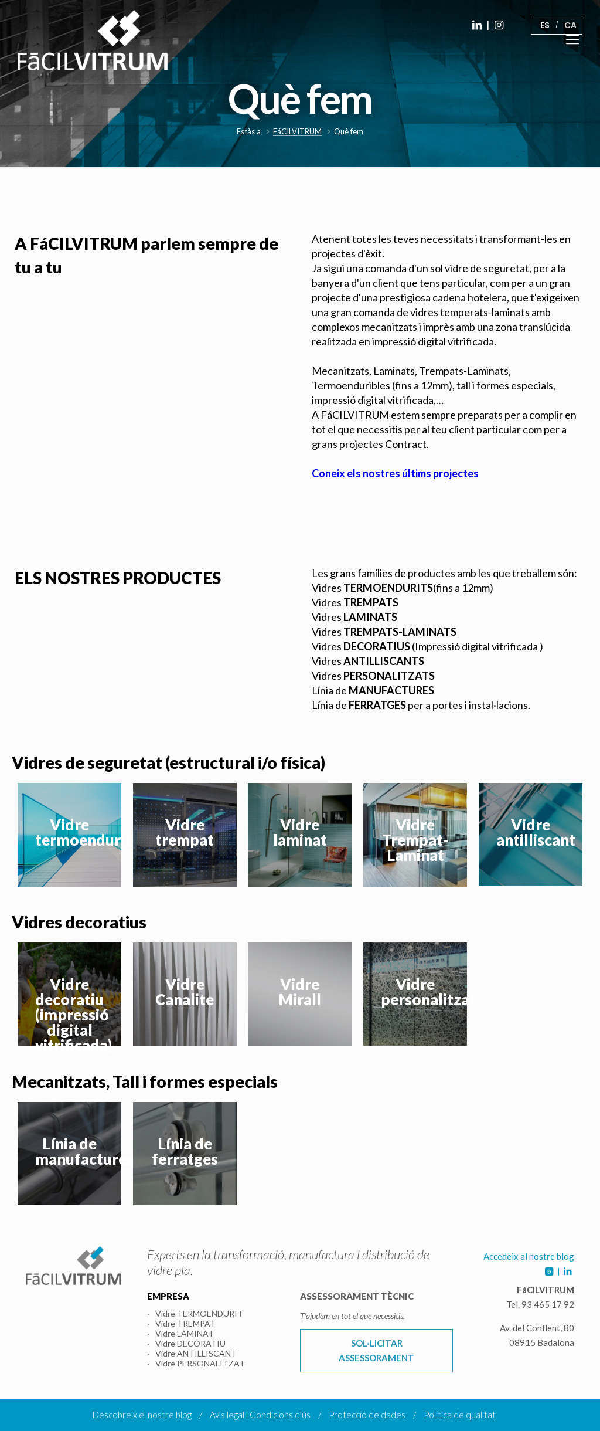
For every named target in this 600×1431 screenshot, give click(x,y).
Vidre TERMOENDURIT (199, 1313)
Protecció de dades (367, 1414)
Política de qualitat (460, 1414)
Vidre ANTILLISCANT (196, 1353)
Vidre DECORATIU (190, 1343)
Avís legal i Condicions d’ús (260, 1414)
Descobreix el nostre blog (142, 1414)
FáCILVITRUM (297, 131)
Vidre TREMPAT (185, 1323)
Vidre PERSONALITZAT (200, 1363)
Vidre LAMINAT (184, 1333)
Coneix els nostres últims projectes (395, 473)
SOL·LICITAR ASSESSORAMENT (376, 1350)
